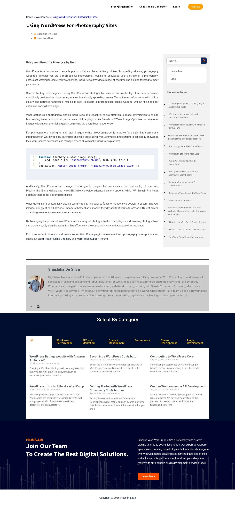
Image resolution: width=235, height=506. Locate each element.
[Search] (204, 61)
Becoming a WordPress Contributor (114, 356)
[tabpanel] (117, 383)
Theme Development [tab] (169, 342)
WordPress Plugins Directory (54, 238)
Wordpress (42, 17)
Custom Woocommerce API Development (177, 386)
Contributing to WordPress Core (172, 356)
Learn (176, 6)
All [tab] (31, 340)
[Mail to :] (38, 306)
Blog (173, 79)
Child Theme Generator (153, 6)
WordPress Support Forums (93, 238)
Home (29, 17)
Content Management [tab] (117, 342)
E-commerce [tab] (142, 340)
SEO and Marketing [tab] (89, 342)
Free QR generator (122, 6)
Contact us (176, 71)
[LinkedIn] (31, 306)
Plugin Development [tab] (195, 342)
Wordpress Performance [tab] (64, 342)
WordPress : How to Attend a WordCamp (57, 386)
